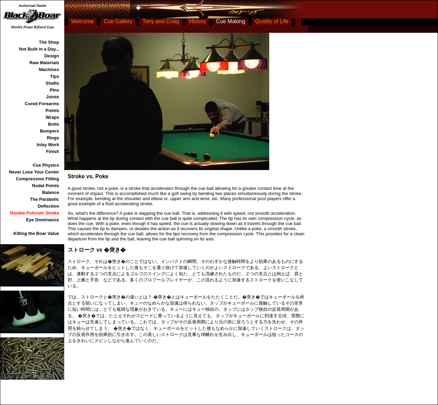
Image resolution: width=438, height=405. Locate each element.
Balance (50, 192)
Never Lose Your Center (34, 171)
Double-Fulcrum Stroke (34, 212)
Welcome (82, 21)
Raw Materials (44, 62)
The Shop (49, 42)
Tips (54, 76)
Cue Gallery (118, 21)
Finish (52, 151)
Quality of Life (272, 21)
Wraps (52, 117)
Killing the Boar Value (36, 233)
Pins (54, 90)
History (197, 21)
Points (52, 110)
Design (51, 55)
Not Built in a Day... (39, 49)
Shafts (52, 83)
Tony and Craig (160, 21)
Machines (49, 69)
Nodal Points (45, 185)
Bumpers (49, 131)
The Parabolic (44, 199)
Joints (52, 96)
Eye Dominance (42, 219)
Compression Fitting (37, 178)
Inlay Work (48, 144)
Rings (53, 137)
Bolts (53, 124)
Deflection (48, 206)
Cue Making (230, 21)
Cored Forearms (42, 103)
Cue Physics (46, 165)
